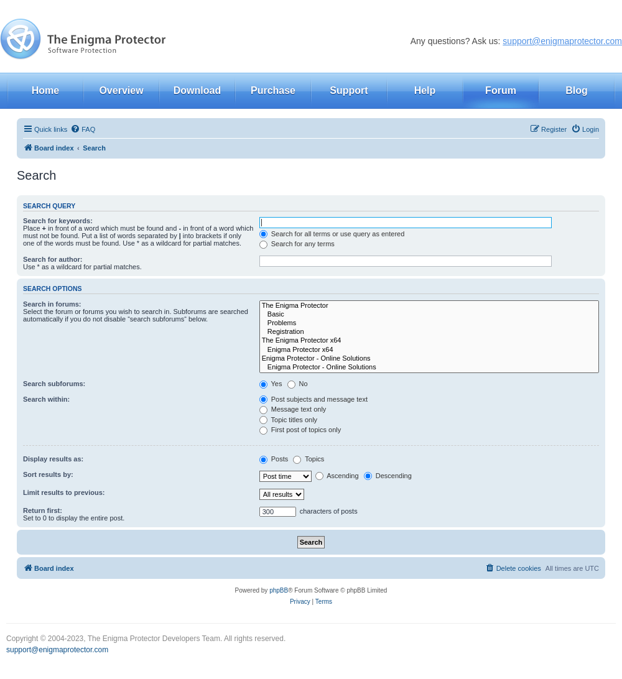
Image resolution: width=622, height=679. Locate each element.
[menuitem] (82, 129)
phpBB (278, 590)
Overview (121, 90)
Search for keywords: (58, 220)
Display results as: (53, 459)
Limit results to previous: (63, 492)
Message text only (293, 409)
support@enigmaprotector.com (562, 41)
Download (197, 90)
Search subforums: (54, 383)
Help (425, 90)
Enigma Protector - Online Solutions (429, 358)
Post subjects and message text (313, 399)
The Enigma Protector (429, 306)
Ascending (337, 475)
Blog (576, 90)
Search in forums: (52, 304)
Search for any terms (297, 243)
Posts (274, 459)
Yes (270, 383)
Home (45, 90)
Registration (429, 332)
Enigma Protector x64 (429, 350)
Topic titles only (288, 419)
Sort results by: (48, 474)
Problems (429, 323)
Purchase (273, 90)
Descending (388, 475)
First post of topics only (300, 429)
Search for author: (52, 259)
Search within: (46, 399)
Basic (429, 314)
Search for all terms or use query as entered (332, 234)
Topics (308, 459)
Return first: (42, 510)
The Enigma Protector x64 (429, 340)
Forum (500, 90)
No (297, 383)
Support (349, 90)
